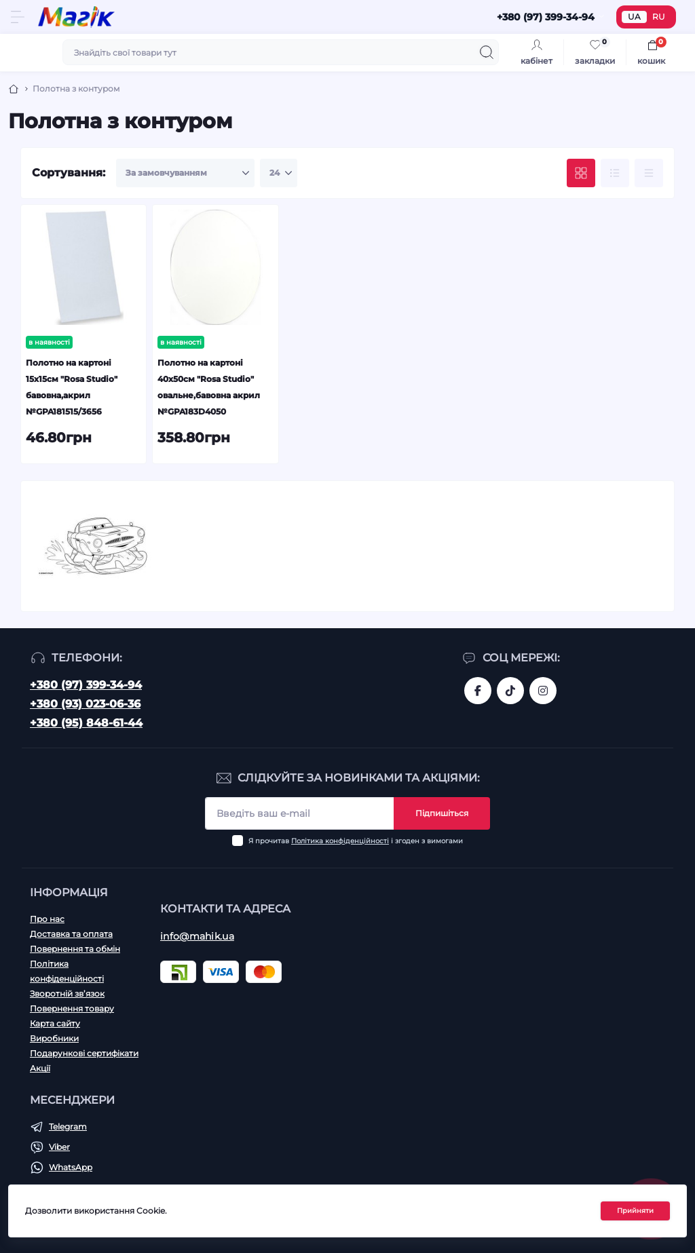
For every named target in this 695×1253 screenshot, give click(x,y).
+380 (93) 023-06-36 (85, 703)
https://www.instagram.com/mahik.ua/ (543, 690)
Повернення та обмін (75, 949)
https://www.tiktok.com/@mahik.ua (510, 690)
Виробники (54, 1038)
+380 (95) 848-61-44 (86, 722)
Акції (40, 1068)
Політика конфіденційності (340, 840)
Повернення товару (72, 1008)
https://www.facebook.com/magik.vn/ (477, 690)
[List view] (615, 173)
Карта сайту (55, 1023)
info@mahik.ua (197, 936)
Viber (59, 1147)
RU (658, 17)
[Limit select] (278, 173)
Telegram (68, 1126)
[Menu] (17, 17)
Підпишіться (441, 813)
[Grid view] (581, 173)
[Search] (486, 52)
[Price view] (649, 173)
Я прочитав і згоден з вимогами (355, 840)
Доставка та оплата (71, 934)
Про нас (47, 919)
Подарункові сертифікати (84, 1053)
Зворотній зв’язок (67, 993)
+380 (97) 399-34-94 (86, 684)
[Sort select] (185, 173)
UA (634, 17)
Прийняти (635, 1210)
